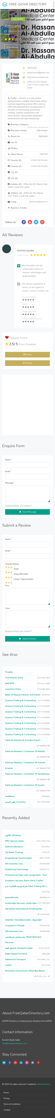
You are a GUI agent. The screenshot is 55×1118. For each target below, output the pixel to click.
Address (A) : (25, 194)
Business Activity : (27, 130)
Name (8, 460)
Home (6, 1092)
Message (9, 483)
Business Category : (27, 125)
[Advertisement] (27, 405)
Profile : (26, 108)
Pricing (7, 1098)
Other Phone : (27, 154)
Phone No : (27, 136)
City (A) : (13, 178)
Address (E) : (27, 185)
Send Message (27, 511)
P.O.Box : (12, 148)
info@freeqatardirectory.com (14, 1043)
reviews (30, 344)
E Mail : (27, 202)
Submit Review (27, 638)
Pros (7, 585)
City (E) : (12, 172)
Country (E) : (27, 160)
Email (8, 471)
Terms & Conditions (12, 1104)
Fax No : (12, 142)
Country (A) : (27, 166)
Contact (7, 1110)
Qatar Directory (43, 1084)
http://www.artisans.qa (37, 77)
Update (27, 363)
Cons (7, 608)
